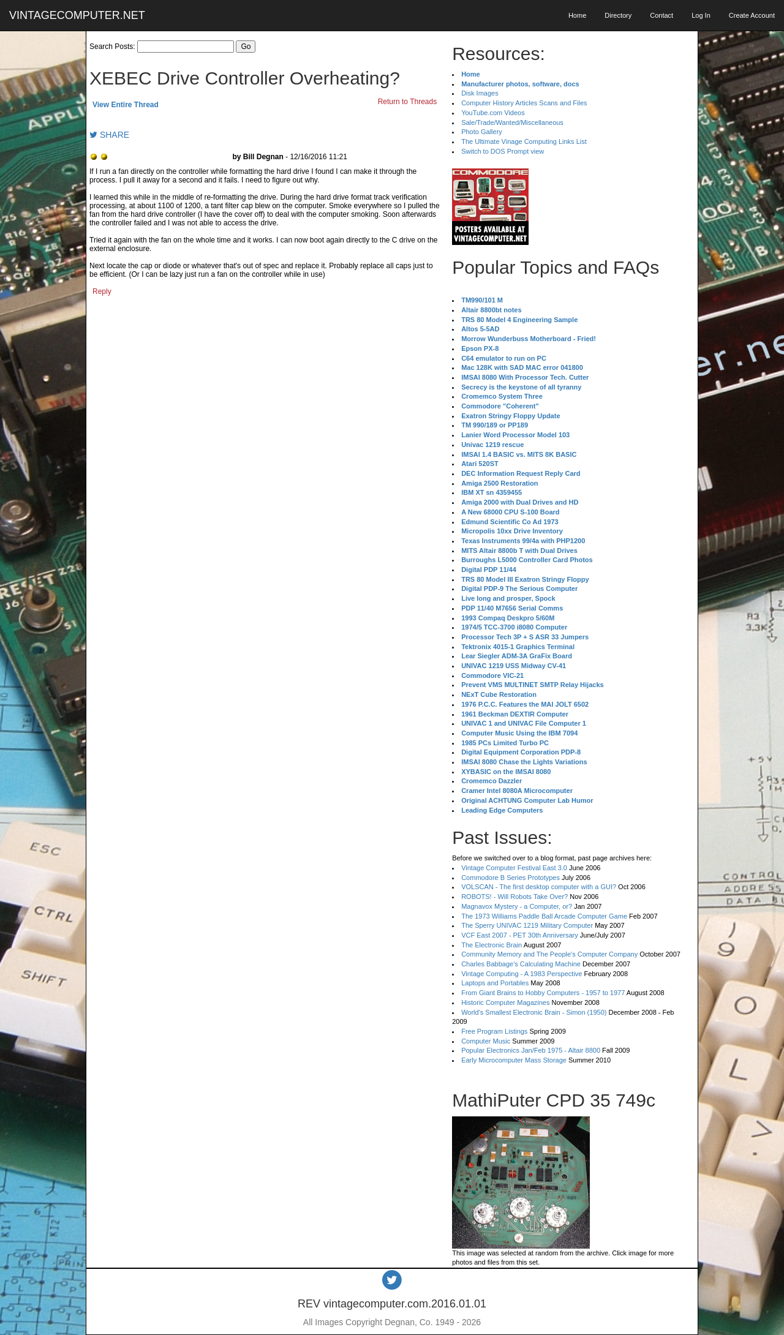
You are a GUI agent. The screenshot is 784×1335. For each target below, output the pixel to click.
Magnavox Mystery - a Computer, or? (516, 906)
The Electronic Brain (491, 945)
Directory (618, 15)
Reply (101, 291)
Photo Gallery (481, 131)
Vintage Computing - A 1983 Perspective (521, 973)
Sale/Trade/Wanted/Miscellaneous (512, 122)
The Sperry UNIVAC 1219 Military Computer (527, 925)
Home (577, 15)
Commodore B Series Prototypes (510, 877)
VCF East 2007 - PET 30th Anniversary (519, 935)
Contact (661, 15)
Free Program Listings (494, 1031)
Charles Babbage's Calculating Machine (521, 964)
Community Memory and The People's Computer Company (549, 954)
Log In (701, 15)
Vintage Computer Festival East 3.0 (514, 867)
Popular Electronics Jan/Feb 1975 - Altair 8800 (530, 1050)
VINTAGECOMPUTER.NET (77, 15)
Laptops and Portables (495, 983)
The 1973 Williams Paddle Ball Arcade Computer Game (544, 916)
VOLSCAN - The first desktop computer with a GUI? (538, 886)
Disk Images (480, 93)
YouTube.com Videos (493, 112)
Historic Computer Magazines (505, 1002)
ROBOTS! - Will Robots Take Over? (514, 896)
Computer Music (485, 1041)
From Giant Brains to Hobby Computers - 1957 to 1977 (543, 992)
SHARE (109, 135)
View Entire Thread (125, 104)
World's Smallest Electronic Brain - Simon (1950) (533, 1012)
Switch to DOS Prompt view (502, 151)
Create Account (752, 15)
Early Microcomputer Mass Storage (514, 1060)
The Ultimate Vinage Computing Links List (524, 141)
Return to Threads (407, 101)
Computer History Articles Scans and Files (524, 103)
